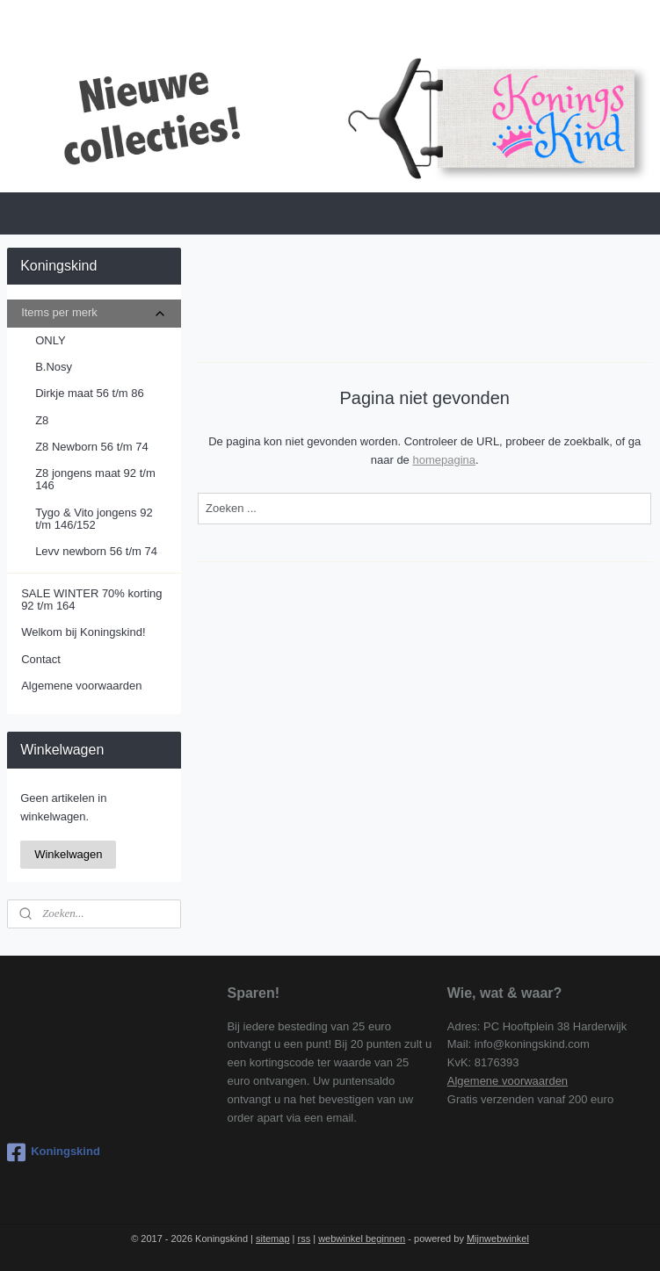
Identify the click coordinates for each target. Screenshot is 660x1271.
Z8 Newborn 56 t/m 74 (92, 446)
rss (304, 1238)
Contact (41, 659)
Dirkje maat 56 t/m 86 (89, 393)
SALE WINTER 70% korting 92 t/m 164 (91, 599)
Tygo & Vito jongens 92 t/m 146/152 (93, 518)
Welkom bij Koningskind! (83, 632)
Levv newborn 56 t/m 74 (96, 551)
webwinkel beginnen (361, 1238)
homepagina (443, 459)
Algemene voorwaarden (81, 685)
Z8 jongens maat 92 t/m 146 (95, 479)
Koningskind (53, 1152)
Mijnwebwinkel (498, 1238)
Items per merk (94, 313)
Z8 (41, 420)
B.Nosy (53, 366)
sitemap (273, 1238)
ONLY (50, 340)
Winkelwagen (68, 854)
